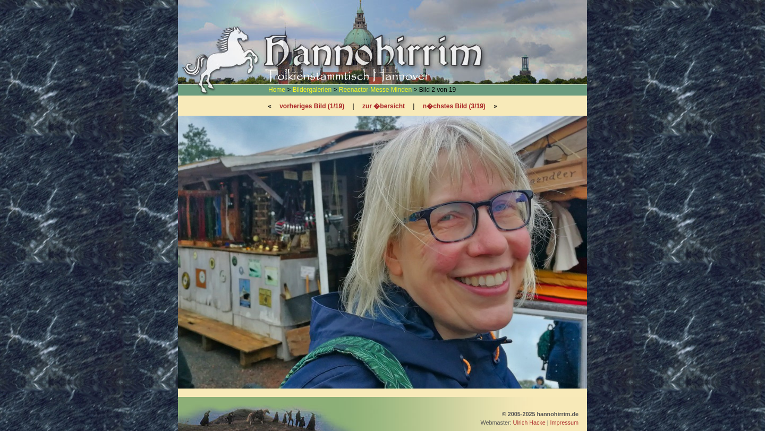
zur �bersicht (383, 106)
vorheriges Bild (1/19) (311, 106)
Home (276, 89)
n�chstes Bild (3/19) (454, 106)
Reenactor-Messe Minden (375, 89)
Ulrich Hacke (529, 422)
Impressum (564, 422)
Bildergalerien (312, 89)
